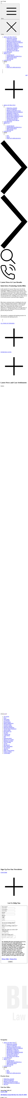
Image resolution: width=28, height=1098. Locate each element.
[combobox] (3, 927)
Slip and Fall (7, 745)
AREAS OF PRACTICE (9, 37)
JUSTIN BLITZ (10, 55)
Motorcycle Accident (9, 739)
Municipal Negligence (9, 727)
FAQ (8, 64)
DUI (5, 737)
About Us (6, 749)
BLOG (8, 66)
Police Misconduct (8, 746)
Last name (4, 909)
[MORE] (4, 63)
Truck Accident (7, 742)
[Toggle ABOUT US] (4, 124)
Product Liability (8, 751)
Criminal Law (7, 734)
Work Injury (6, 719)
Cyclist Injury (7, 753)
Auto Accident (7, 730)
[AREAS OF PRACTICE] (16, 37)
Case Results (7, 720)
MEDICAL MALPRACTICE (14, 41)
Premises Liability (8, 726)
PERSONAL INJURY (12, 38)
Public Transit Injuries (9, 750)
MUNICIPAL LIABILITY (13, 45)
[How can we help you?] (9, 936)
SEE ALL (6, 1084)
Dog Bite (6, 732)
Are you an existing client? (8, 922)
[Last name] (8, 911)
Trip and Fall (7, 747)
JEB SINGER (10, 59)
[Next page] (6, 713)
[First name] (8, 908)
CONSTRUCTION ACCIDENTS (15, 42)
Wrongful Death (7, 724)
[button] (15, 132)
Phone (3, 915)
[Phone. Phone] (8, 921)
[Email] (8, 914)
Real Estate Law (7, 731)
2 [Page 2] (4, 713)
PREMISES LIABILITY (13, 44)
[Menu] (10, 11)
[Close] (10, 27)
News (5, 718)
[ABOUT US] (10, 53)
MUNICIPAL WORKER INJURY (15, 46)
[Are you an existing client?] (8, 924)
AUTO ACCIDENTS (12, 39)
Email (3, 912)
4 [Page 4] (5, 713)
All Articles (6, 716)
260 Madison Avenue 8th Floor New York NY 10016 (14, 1095)
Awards (5, 743)
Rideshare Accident (8, 741)
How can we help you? (7, 934)
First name (4, 906)
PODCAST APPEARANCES (14, 67)
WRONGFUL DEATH (12, 49)
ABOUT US (6, 53)
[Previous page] (1, 714)
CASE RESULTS (8, 52)
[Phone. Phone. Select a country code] (3, 918)
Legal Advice (7, 735)
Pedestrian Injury (8, 738)
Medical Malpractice (9, 723)
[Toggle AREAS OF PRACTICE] (4, 106)
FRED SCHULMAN (12, 57)
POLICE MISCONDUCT (13, 48)
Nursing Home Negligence (10, 728)
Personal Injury (7, 722)
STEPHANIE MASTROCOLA (14, 56)
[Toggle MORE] (4, 134)
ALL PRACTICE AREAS (13, 50)
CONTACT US (7, 60)
